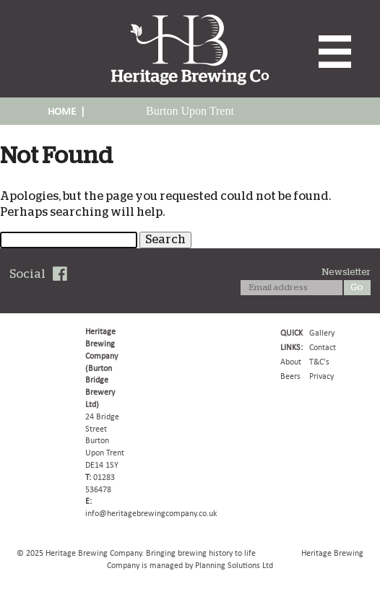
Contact (322, 347)
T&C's (319, 362)
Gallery (321, 333)
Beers (290, 376)
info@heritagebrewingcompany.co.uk (151, 513)
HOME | (66, 111)
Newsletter (346, 272)
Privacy (321, 376)
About (290, 362)
